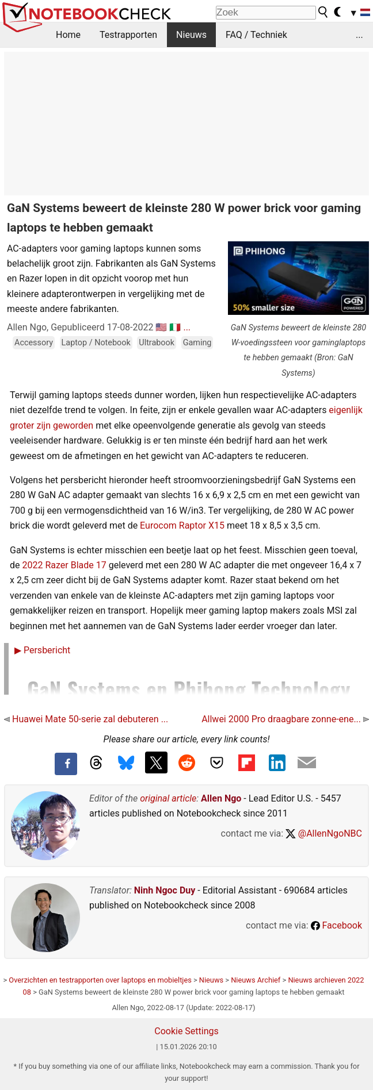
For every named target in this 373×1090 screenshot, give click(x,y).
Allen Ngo (221, 798)
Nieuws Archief (255, 980)
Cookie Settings (186, 1031)
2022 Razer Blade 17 (64, 565)
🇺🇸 (161, 327)
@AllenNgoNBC (324, 833)
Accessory (33, 343)
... (359, 34)
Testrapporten (128, 34)
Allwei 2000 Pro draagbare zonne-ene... (285, 719)
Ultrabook (156, 343)
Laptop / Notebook (96, 343)
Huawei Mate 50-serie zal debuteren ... (86, 719)
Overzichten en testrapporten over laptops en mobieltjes (100, 980)
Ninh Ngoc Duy (165, 890)
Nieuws (191, 34)
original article (168, 798)
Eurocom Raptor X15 (182, 525)
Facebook (336, 925)
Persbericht (42, 650)
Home (68, 34)
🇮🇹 (175, 327)
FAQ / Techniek (256, 34)
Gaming (197, 343)
